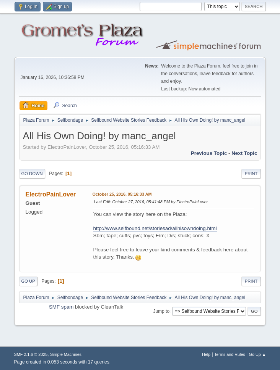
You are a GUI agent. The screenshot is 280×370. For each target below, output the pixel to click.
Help (206, 354)
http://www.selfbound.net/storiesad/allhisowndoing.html (155, 228)
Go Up (28, 281)
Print (251, 173)
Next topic (244, 153)
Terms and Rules (229, 354)
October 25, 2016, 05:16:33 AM (122, 194)
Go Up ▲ (257, 354)
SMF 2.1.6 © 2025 (31, 354)
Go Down (32, 173)
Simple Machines (65, 354)
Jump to (161, 311)
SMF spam (61, 307)
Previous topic (209, 153)
